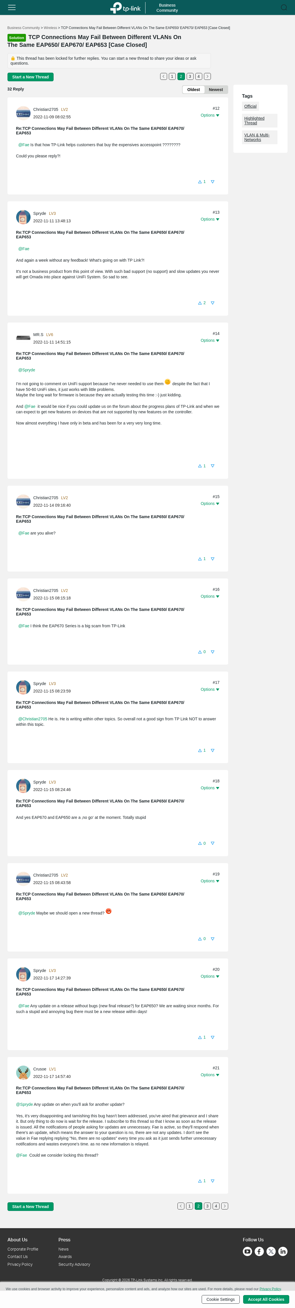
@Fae (23, 144)
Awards (65, 1256)
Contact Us (17, 1256)
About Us (17, 1239)
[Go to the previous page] (163, 76)
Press (64, 1239)
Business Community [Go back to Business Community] (23, 28)
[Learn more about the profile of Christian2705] (24, 112)
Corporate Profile (22, 1249)
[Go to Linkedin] (283, 1251)
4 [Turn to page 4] (199, 76)
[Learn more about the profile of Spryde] (24, 217)
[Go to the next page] (207, 76)
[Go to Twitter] (271, 1252)
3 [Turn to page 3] (190, 76)
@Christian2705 (32, 719)
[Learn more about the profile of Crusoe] (24, 1072)
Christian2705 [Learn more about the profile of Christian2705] (45, 109)
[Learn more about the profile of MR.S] (24, 338)
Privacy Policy (20, 1264)
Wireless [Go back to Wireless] (50, 28)
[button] (202, 181)
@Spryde (26, 370)
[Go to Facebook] (259, 1251)
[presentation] (23, 113)
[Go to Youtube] (247, 1251)
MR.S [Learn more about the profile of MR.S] (38, 334)
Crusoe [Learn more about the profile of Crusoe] (39, 1069)
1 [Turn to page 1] (172, 76)
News (63, 1249)
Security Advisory (74, 1264)
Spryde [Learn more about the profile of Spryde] (39, 213)
